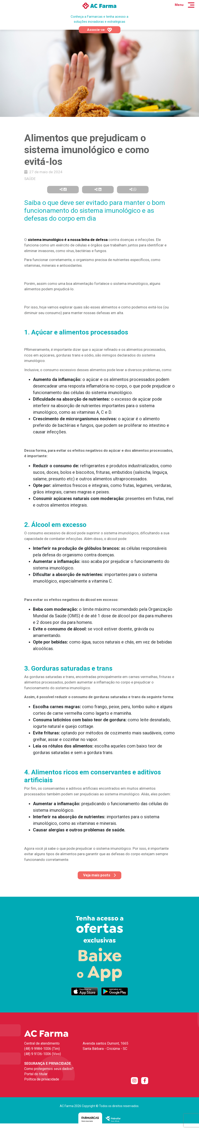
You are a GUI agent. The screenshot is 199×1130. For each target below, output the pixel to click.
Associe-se (99, 30)
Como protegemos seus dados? (49, 1069)
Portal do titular (36, 1074)
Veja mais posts (99, 875)
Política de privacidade (41, 1079)
